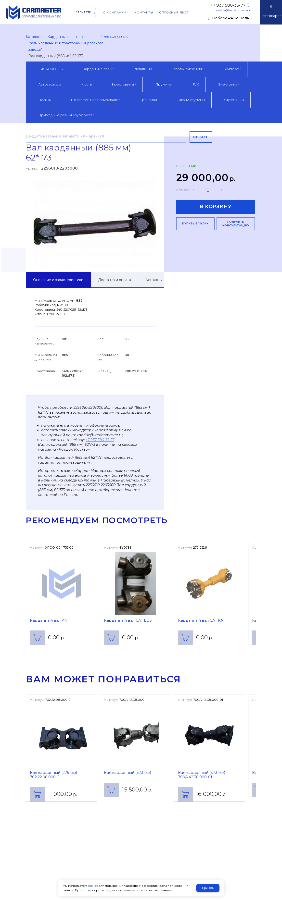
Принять (208, 888)
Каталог (32, 37)
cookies (93, 886)
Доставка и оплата (114, 280)
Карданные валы (62, 37)
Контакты (154, 280)
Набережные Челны (232, 18)
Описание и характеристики (58, 280)
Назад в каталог (117, 36)
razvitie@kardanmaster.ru (233, 10)
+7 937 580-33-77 (227, 5)
